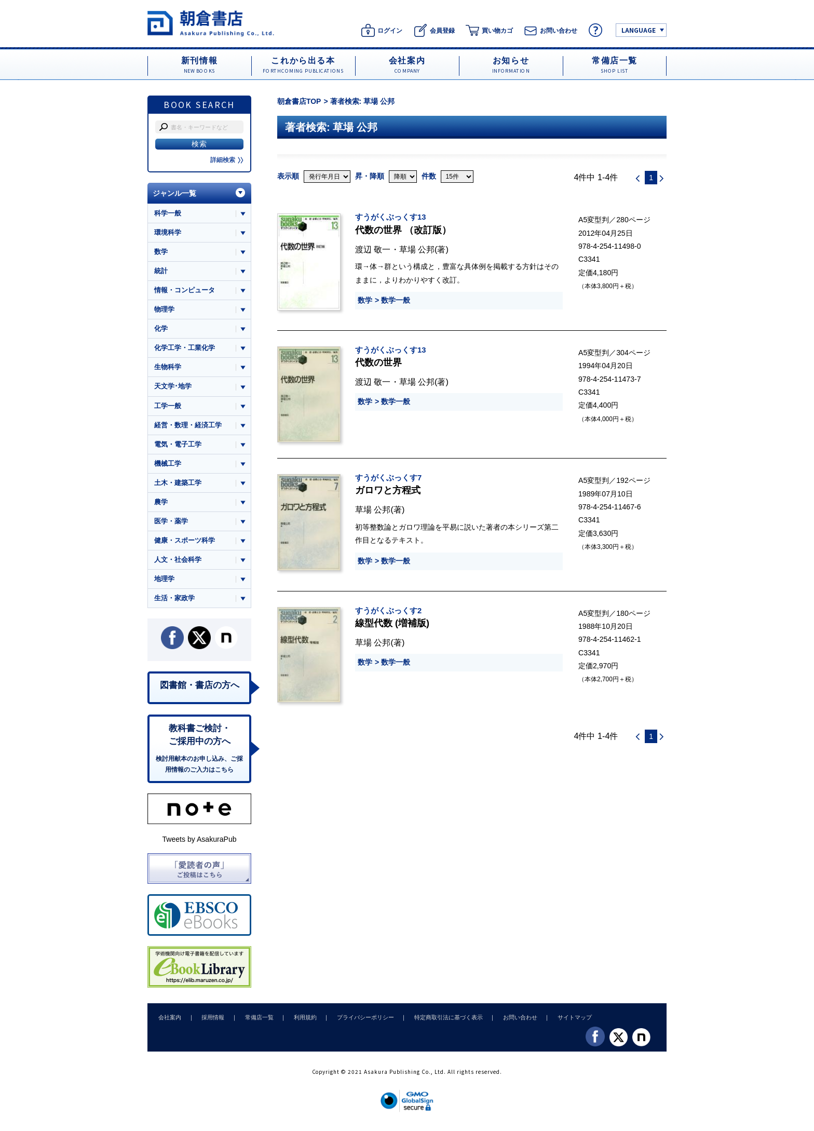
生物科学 (167, 368)
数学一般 (395, 300)
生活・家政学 (174, 600)
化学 (161, 329)
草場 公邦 (417, 249)
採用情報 (210, 1020)
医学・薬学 (171, 523)
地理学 (164, 581)
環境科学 (167, 232)
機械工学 (167, 464)
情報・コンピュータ (184, 290)
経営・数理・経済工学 (188, 426)
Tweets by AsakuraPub (199, 842)
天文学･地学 (173, 387)
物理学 (164, 310)
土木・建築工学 (177, 484)
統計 (161, 271)
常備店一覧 (255, 1020)
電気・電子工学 (177, 445)
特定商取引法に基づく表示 (439, 1020)
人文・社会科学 (177, 562)
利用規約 (299, 1020)
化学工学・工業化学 (184, 349)
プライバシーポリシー (358, 1020)
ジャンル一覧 (174, 193)
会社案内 (169, 1020)
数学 (365, 300)
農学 (161, 503)
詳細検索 (226, 160)
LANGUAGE (638, 29)
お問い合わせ (510, 1020)
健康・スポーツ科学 (184, 542)
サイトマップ (563, 1020)
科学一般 (167, 213)
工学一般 (167, 407)
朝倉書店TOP (299, 101)
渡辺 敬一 (373, 249)
